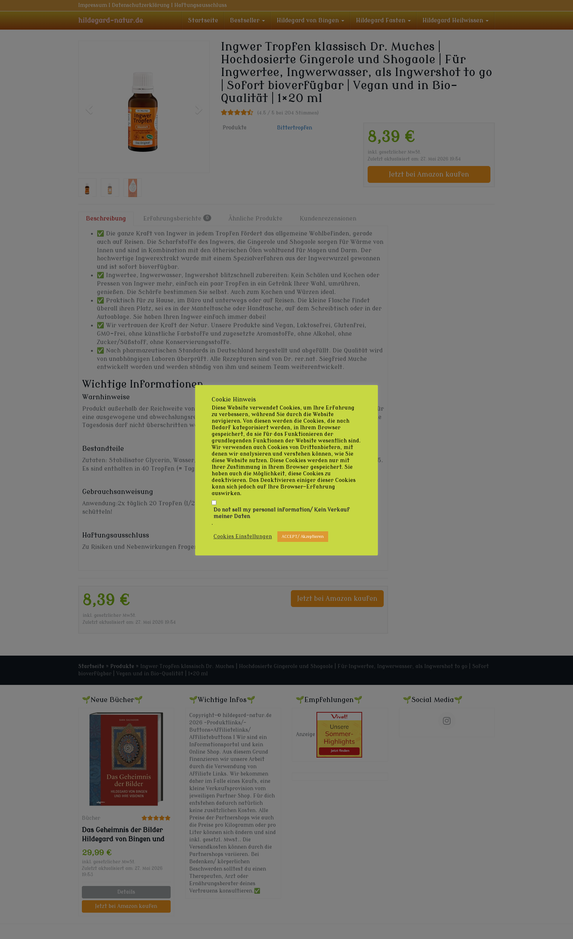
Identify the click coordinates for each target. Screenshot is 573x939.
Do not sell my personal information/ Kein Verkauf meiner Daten (281, 513)
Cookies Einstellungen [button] (242, 536)
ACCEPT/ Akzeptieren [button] (303, 536)
